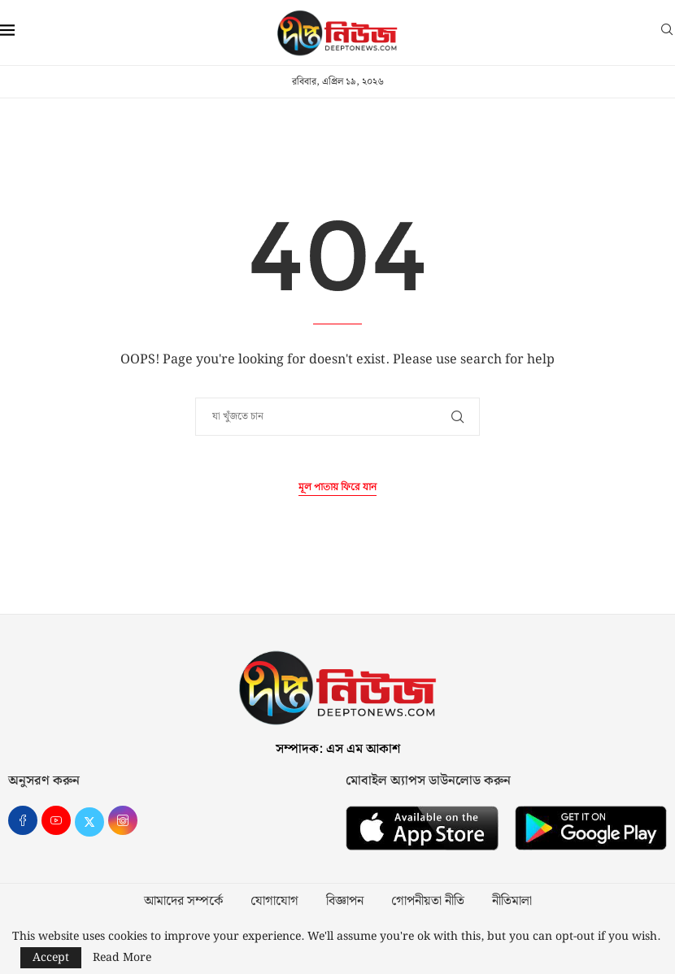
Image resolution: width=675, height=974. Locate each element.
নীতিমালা (512, 901)
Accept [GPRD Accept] (51, 958)
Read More (122, 957)
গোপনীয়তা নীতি (427, 901)
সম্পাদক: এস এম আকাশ (338, 749)
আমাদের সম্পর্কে (183, 901)
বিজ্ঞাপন (345, 901)
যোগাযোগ (274, 901)
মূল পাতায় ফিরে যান (337, 487)
